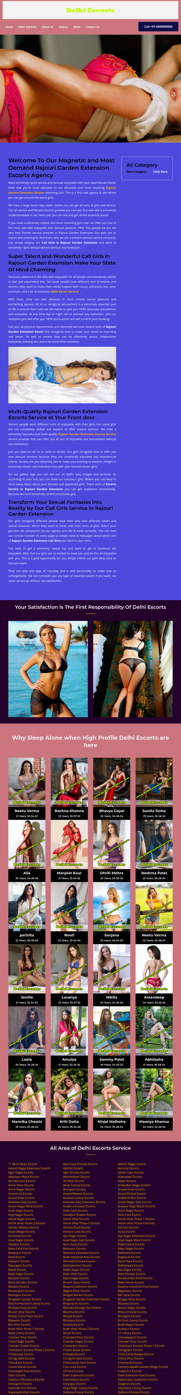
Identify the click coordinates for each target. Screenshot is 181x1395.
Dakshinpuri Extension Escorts (138, 1379)
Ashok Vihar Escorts (76, 1219)
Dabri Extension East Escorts (136, 1375)
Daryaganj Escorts (20, 1384)
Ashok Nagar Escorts (21, 1219)
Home (10, 27)
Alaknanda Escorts (130, 1177)
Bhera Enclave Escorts (132, 1312)
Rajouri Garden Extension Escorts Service (87, 434)
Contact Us (92, 27)
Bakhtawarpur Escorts (77, 1265)
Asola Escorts (126, 1232)
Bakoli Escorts (17, 1270)
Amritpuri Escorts (74, 1189)
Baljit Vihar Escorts (75, 1274)
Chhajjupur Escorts (130, 1350)
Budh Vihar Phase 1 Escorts (26, 1329)
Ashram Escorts (128, 1227)
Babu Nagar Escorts (131, 1248)
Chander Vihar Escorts (132, 1341)
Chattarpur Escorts (75, 1346)
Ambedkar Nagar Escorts (134, 1185)
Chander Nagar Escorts (78, 1341)
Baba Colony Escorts (131, 1244)
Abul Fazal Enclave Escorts (80, 1164)
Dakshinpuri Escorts (76, 1379)
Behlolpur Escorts (19, 1295)
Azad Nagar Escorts (21, 1240)
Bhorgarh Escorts (129, 1316)
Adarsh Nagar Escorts (132, 1164)
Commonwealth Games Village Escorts (143, 1367)
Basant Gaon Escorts (76, 1282)
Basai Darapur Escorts (22, 1282)
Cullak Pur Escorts (129, 1371)
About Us (47, 27)
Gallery (63, 27)
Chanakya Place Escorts (78, 1337)
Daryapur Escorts (74, 1384)
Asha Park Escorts (129, 1215)
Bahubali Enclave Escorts (79, 1261)
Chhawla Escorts (74, 1354)
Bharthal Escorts (74, 1312)
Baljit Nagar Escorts (21, 1274)
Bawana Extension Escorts (80, 1286)
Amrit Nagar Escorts (21, 1189)
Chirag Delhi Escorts (21, 1358)
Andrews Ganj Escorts (22, 1202)
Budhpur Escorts (129, 1329)
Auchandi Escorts (19, 1236)
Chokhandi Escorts (130, 1363)
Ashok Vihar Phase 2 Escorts (26, 1223)
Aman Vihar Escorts (21, 1185)
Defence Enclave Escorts (134, 1392)
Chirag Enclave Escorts (77, 1358)
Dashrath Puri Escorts (22, 1388)
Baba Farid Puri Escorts (23, 1248)
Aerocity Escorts (128, 1168)
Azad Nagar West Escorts (134, 1240)
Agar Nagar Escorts (20, 1172)
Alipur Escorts (127, 1181)
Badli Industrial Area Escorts (81, 1257)
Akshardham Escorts (76, 1177)
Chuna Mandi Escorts (22, 1367)
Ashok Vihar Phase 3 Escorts (81, 1223)
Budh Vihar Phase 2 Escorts (81, 1329)
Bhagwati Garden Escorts (24, 1299)
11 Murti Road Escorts (22, 1164)
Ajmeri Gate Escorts (131, 1172)
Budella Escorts (73, 1325)
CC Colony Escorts (129, 1333)
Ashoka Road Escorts (76, 1227)
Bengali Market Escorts (78, 1295)
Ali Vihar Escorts (73, 1181)
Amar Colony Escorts (76, 1185)
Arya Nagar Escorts (20, 1215)
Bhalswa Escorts (128, 1303)
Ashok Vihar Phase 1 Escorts (136, 1219)
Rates (76, 27)
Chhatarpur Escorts (21, 1354)
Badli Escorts (16, 1257)
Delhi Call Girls (27, 27)
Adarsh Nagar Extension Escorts (29, 1168)
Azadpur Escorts (19, 1244)
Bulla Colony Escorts (21, 1333)
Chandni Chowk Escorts (23, 1346)
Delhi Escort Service (64, 291)
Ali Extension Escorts (21, 1181)
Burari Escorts (72, 1333)
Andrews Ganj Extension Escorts (84, 1202)
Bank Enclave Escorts (131, 1274)
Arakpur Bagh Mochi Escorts (136, 1206)
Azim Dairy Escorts (75, 1244)
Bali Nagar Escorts (130, 1270)
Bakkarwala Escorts (130, 1265)
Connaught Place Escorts (24, 1371)
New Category (136, 172)
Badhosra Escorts (129, 1253)
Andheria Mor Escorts (132, 1198)
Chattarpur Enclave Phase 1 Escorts (141, 1346)
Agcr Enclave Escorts (76, 1172)
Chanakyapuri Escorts (132, 1337)
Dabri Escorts (17, 1375)
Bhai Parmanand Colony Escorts (29, 1303)
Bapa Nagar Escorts (76, 1278)
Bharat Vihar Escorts (21, 1312)
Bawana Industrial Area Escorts (138, 1286)
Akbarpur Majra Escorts (23, 1177)
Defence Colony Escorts (78, 1392)
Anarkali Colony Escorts (78, 1198)
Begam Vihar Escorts (76, 1291)
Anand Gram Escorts (131, 1189)
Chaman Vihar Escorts (22, 1337)
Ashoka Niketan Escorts (23, 1227)
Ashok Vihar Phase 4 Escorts (136, 1223)
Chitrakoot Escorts (20, 1363)
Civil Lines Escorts (74, 1367)
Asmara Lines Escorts (77, 1232)
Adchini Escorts (73, 1168)
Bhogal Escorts (72, 1316)
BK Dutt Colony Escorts (133, 1320)
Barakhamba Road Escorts (135, 1278)
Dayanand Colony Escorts (134, 1388)
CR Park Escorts (73, 1371)
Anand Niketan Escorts (78, 1194)
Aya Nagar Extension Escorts (136, 1236)
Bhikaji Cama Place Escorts (25, 1316)
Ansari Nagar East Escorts (134, 1202)
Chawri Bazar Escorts (77, 1350)
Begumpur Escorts (130, 1291)
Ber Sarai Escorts (129, 1295)
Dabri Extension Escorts (78, 1375)
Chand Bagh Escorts (21, 1341)
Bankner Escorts (19, 1278)
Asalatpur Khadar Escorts (79, 1215)
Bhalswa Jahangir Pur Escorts (82, 1308)
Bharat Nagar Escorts (132, 1308)
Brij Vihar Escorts (19, 1325)
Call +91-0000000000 (158, 27)
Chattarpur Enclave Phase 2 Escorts (31, 1350)
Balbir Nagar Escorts (76, 1270)
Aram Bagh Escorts (20, 1210)
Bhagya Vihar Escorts (131, 1299)
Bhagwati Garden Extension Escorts (86, 1299)
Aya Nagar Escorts (75, 1236)
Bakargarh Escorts (20, 1265)
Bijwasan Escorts (19, 1320)
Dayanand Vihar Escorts (24, 1392)
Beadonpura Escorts (21, 1291)
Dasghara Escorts (129, 1384)
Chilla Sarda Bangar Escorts (136, 1354)
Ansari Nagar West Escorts (25, 1206)
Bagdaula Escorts (129, 1257)
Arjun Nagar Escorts (131, 1210)
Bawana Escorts (18, 1286)
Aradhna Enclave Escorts (79, 1206)
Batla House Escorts (131, 1282)
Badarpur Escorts (19, 1253)
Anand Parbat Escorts (132, 1194)
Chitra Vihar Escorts (131, 1358)
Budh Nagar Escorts (131, 1325)
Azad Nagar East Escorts (79, 1240)
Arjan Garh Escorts (75, 1210)
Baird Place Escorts (130, 1261)
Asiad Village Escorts (21, 1232)
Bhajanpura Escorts (76, 1303)
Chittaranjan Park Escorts (79, 1363)
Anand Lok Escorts (20, 1194)
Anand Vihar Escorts (21, 1198)
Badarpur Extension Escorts (81, 1253)
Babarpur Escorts (74, 1248)
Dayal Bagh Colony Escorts (80, 1388)
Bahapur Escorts (19, 1261)
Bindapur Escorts (74, 1320)
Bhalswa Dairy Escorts (22, 1308)
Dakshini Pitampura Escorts (26, 1379)
